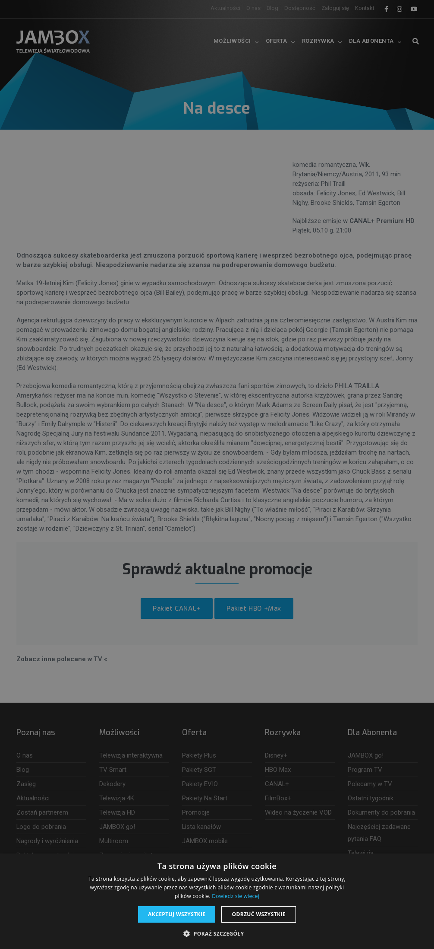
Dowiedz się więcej (235, 896)
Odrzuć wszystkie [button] (258, 914)
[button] (217, 934)
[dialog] (217, 474)
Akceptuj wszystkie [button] (176, 914)
